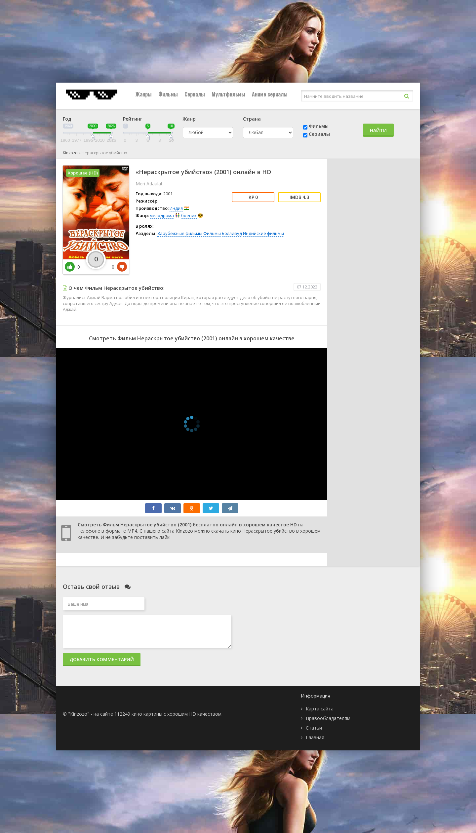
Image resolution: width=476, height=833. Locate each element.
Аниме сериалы (270, 94)
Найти (378, 130)
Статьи (314, 728)
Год (67, 119)
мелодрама (162, 215)
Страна (252, 119)
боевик (189, 215)
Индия (176, 208)
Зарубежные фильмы (179, 233)
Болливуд (232, 233)
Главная (315, 737)
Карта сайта (320, 708)
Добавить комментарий (101, 659)
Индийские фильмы (263, 233)
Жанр (189, 119)
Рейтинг (132, 119)
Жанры (144, 94)
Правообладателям (328, 718)
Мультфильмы (228, 94)
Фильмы (168, 94)
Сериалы (194, 94)
